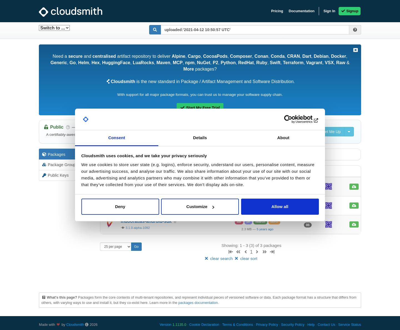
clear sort (245, 258)
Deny (120, 206)
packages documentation (198, 303)
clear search (219, 258)
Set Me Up (328, 131)
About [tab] (283, 137)
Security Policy (292, 324)
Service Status (349, 324)
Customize (200, 206)
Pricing (277, 11)
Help (310, 324)
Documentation (301, 11)
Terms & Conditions (237, 324)
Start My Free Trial (200, 108)
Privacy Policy (267, 324)
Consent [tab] (116, 137)
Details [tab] (200, 137)
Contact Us (326, 324)
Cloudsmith (75, 324)
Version (173, 324)
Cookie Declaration (204, 324)
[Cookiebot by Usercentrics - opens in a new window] (294, 119)
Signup (349, 11)
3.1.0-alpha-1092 (138, 227)
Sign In (329, 11)
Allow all (279, 206)
